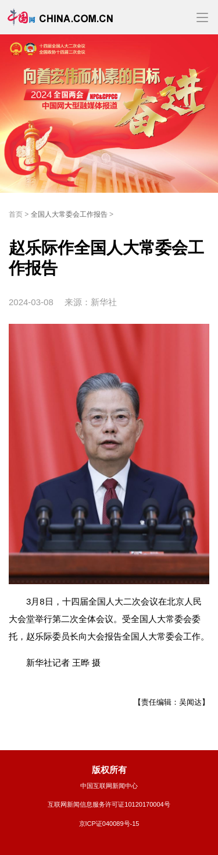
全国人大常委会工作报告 (69, 214)
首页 (16, 214)
